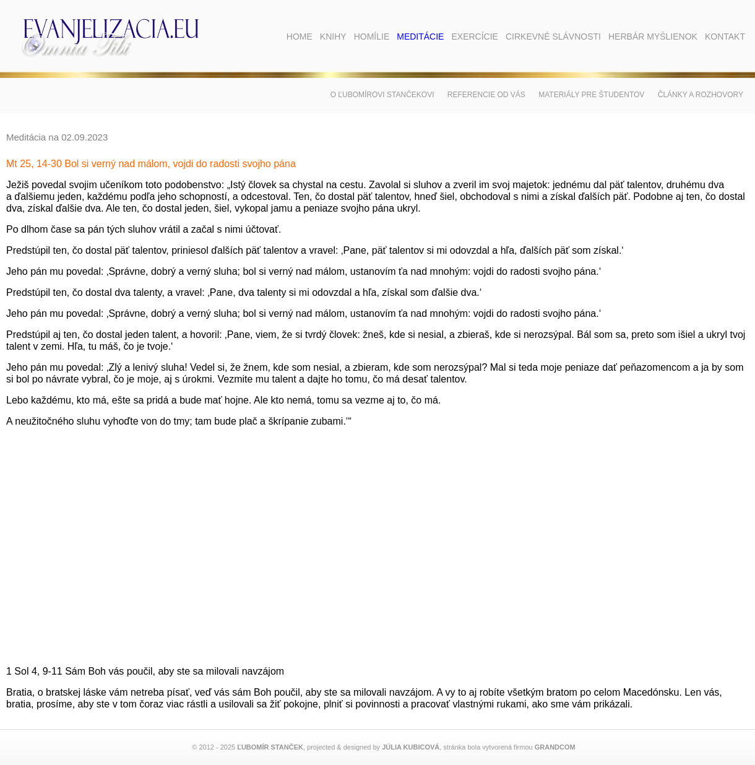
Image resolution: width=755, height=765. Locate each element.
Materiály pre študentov (591, 94)
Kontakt (725, 36)
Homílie (372, 36)
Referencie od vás (486, 94)
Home (300, 36)
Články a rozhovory (700, 94)
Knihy (333, 36)
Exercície (474, 36)
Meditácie (420, 36)
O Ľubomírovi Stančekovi (382, 94)
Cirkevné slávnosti (553, 36)
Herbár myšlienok (652, 36)
